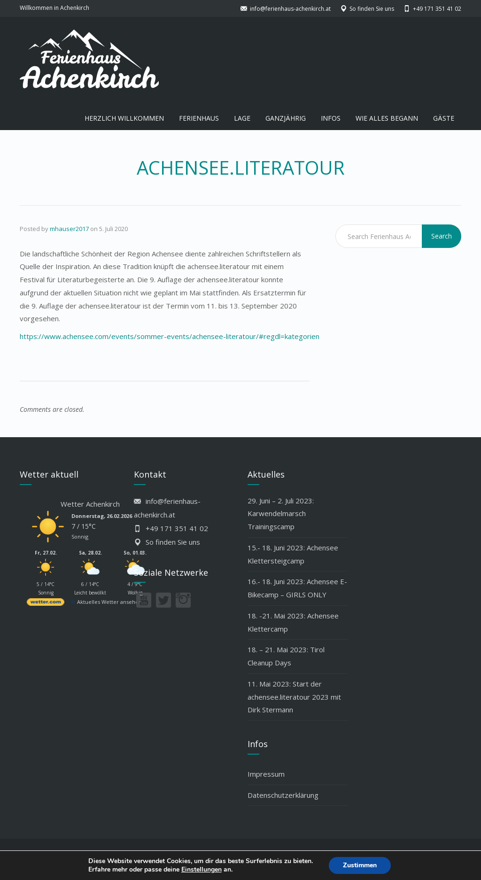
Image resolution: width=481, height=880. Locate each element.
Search (441, 236)
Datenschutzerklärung (283, 795)
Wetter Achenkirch (90, 504)
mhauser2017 (69, 228)
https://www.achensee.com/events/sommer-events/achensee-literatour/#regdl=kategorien (169, 336)
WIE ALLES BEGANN (387, 118)
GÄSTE (443, 118)
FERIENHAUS (199, 118)
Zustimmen (360, 865)
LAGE (242, 118)
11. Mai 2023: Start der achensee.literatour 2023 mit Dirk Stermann (294, 697)
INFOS (331, 118)
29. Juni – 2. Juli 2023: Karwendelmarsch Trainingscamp (281, 514)
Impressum (266, 774)
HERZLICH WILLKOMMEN (124, 118)
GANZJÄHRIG (285, 118)
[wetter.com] (45, 603)
